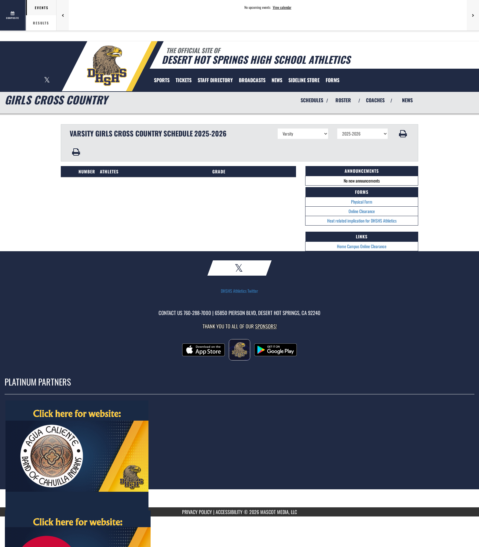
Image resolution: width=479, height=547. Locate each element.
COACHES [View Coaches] (375, 100)
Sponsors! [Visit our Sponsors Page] (266, 326)
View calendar (282, 7)
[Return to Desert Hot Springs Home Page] (106, 65)
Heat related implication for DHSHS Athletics (362, 220)
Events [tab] (42, 7)
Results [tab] (41, 22)
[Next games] (473, 15)
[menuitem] (184, 80)
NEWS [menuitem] (277, 80)
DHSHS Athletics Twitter (239, 291)
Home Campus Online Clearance (361, 246)
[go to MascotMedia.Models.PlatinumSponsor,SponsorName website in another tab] (239, 455)
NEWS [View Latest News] (407, 100)
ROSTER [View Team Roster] (343, 100)
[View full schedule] (13, 15)
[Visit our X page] (47, 80)
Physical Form (361, 201)
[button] (403, 133)
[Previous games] (63, 15)
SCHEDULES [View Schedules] (312, 100)
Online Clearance (362, 211)
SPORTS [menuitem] (162, 80)
